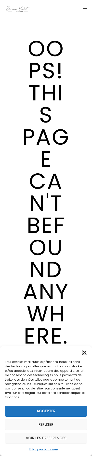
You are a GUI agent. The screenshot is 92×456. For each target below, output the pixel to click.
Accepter (46, 411)
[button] (84, 352)
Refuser (46, 424)
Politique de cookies (43, 449)
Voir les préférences (46, 438)
